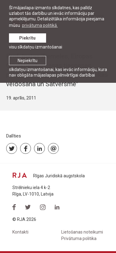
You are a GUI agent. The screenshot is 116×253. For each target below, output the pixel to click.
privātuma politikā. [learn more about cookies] (40, 25)
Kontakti (20, 232)
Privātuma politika (79, 238)
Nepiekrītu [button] (27, 60)
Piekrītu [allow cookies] (27, 38)
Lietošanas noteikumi (82, 232)
